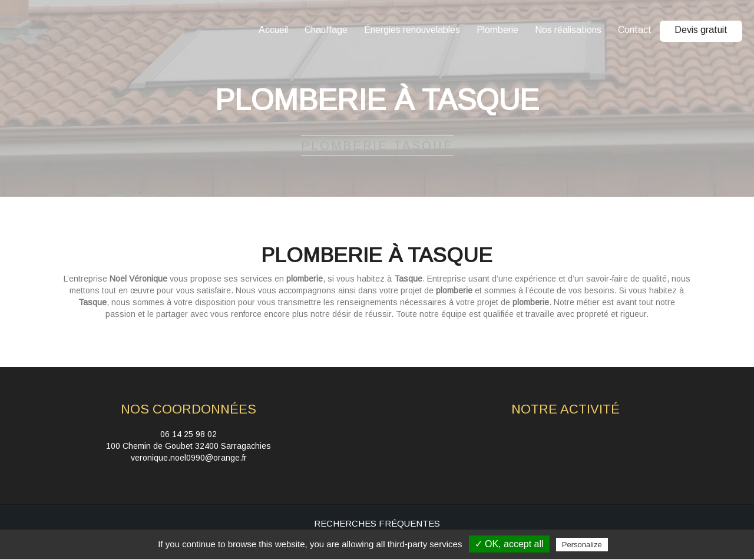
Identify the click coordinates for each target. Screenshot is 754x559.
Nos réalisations (568, 30)
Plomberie (497, 30)
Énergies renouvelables (412, 30)
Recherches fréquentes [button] (377, 523)
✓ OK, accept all (509, 544)
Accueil (273, 30)
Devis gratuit (700, 30)
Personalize (582, 544)
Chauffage (326, 30)
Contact (635, 30)
